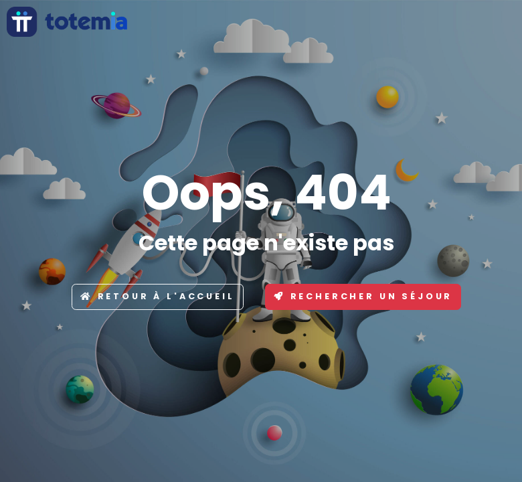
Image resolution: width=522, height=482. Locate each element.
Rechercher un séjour (363, 296)
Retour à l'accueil (157, 296)
